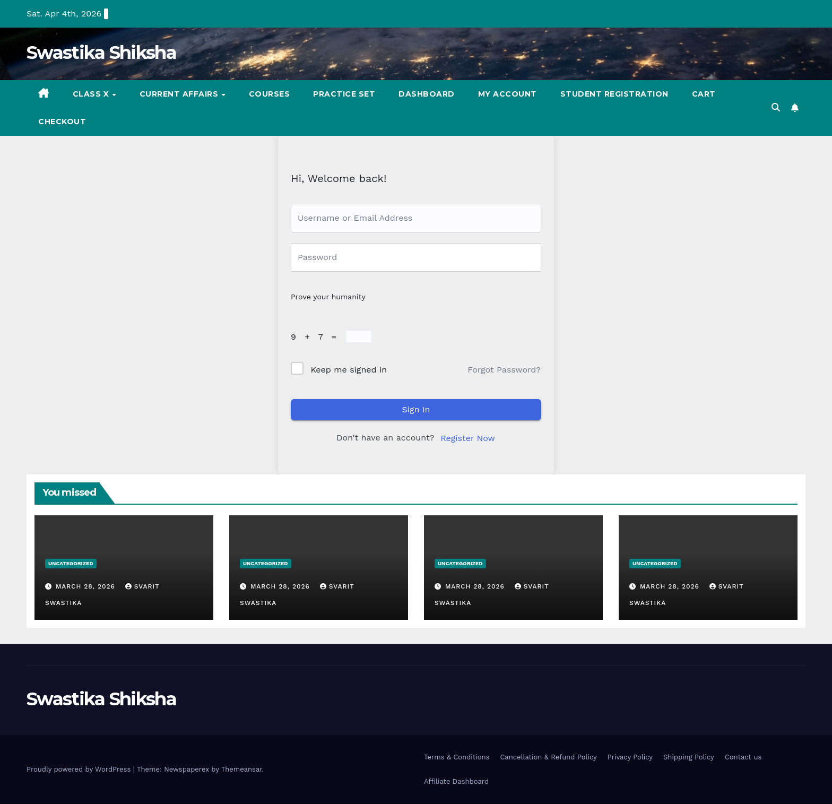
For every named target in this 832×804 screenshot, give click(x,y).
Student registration (614, 94)
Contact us (743, 757)
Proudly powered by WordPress (80, 769)
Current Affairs (180, 94)
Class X (92, 94)
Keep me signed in (348, 370)
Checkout (62, 121)
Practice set (344, 94)
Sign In (416, 409)
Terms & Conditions (456, 757)
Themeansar (241, 769)
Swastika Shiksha (101, 52)
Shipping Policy (688, 757)
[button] (776, 107)
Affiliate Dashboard (456, 781)
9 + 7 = (316, 337)
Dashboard (426, 94)
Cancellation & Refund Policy (548, 757)
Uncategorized (70, 563)
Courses (269, 94)
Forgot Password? (504, 370)
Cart (704, 94)
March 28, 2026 (87, 586)
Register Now (467, 438)
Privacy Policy (630, 757)
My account (507, 94)
